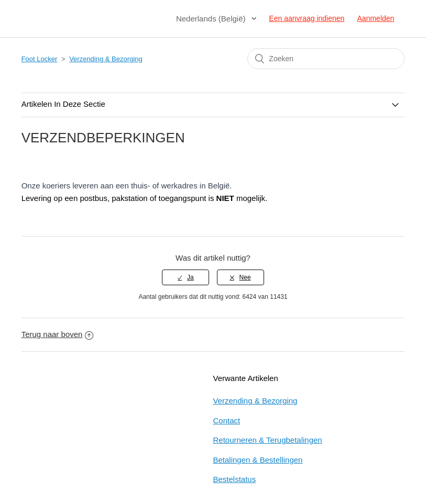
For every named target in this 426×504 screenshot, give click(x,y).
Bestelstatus (234, 479)
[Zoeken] (326, 58)
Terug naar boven (57, 334)
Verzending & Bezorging (105, 59)
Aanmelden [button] (376, 18)
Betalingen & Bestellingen (258, 459)
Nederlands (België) (212, 18)
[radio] (185, 277)
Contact (227, 420)
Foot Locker (39, 59)
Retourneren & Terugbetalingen (267, 439)
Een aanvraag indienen (306, 18)
